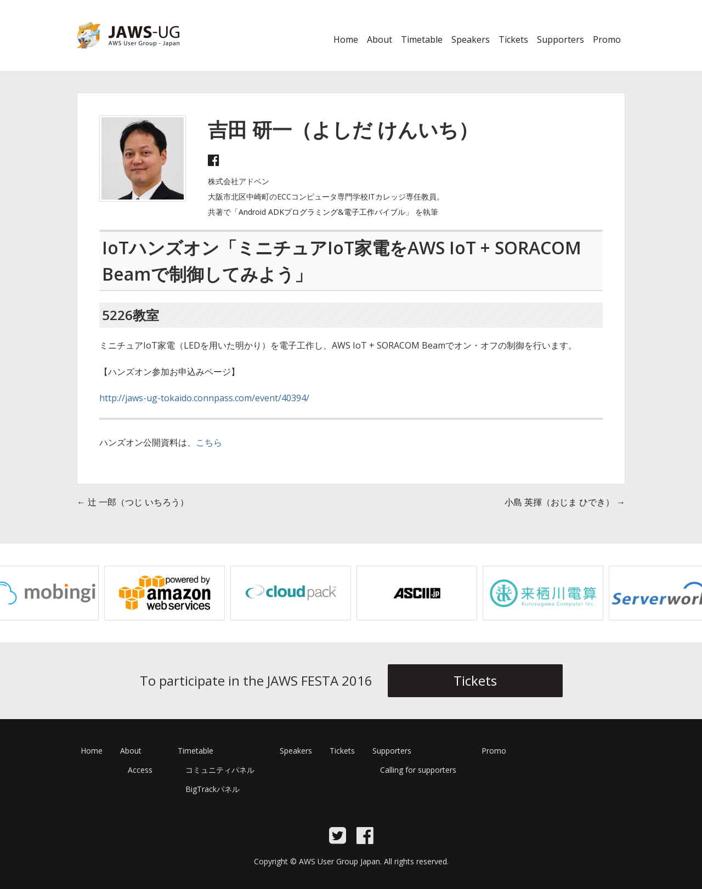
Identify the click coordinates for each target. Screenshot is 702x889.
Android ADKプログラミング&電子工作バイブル (322, 212)
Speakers (470, 39)
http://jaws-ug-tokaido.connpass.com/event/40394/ (204, 398)
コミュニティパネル (219, 770)
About (379, 39)
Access (140, 770)
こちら (209, 442)
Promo (607, 39)
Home (345, 39)
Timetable (422, 39)
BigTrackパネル (212, 789)
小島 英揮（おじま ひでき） (565, 502)
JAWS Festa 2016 (110, 55)
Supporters (560, 39)
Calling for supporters (418, 770)
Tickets (513, 39)
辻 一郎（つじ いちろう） (133, 502)
